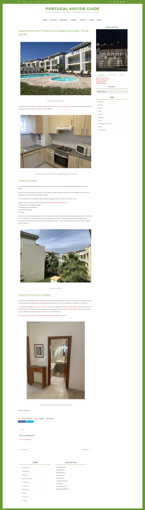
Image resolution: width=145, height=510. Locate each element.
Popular (111, 75)
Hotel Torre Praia (78, 305)
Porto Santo (47, 107)
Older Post (83, 445)
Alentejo (26, 467)
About (25, 2)
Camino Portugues (101, 80)
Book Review (28, 474)
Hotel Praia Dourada (76, 303)
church (26, 493)
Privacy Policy (47, 2)
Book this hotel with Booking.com (61, 104)
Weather (26, 485)
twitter (30, 417)
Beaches (63, 20)
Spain (99, 127)
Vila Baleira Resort (28, 305)
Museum (26, 482)
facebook (23, 417)
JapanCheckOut (62, 482)
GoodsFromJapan (63, 477)
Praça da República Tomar (110, 55)
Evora (99, 108)
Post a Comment (26, 435)
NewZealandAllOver (63, 485)
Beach (25, 471)
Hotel (36, 414)
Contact (32, 2)
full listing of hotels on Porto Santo (34, 311)
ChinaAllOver (61, 474)
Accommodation (27, 414)
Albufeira (26, 463)
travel (92, 20)
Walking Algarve (100, 83)
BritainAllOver (61, 468)
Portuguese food (104, 124)
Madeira (42, 414)
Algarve (53, 20)
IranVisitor (60, 479)
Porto (82, 20)
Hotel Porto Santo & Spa (42, 303)
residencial (42, 296)
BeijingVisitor (61, 466)
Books (100, 75)
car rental (101, 130)
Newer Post (26, 445)
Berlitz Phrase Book (101, 78)
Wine (99, 20)
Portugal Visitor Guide (73, 8)
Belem (99, 105)
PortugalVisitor (62, 463)
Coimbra (26, 478)
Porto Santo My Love (54, 307)
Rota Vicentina (100, 81)
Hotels (121, 75)
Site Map (38, 2)
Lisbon (73, 20)
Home (20, 2)
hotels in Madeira (54, 311)
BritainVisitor (61, 471)
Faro (98, 111)
